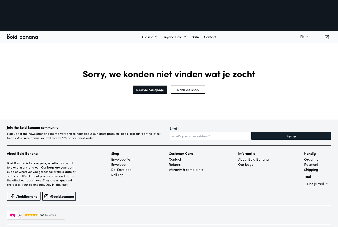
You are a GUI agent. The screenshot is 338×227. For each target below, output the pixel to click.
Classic (147, 13)
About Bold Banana (253, 135)
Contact (210, 13)
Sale (195, 13)
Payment (311, 140)
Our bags (245, 140)
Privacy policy (45, 207)
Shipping (311, 145)
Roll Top (117, 150)
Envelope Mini (122, 135)
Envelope (118, 140)
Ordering (311, 135)
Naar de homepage (150, 65)
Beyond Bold (172, 13)
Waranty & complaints (186, 145)
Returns (175, 140)
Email (174, 104)
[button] (326, 13)
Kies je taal (315, 160)
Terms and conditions (68, 207)
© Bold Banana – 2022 (20, 207)
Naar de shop (188, 65)
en (302, 13)
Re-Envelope (121, 145)
